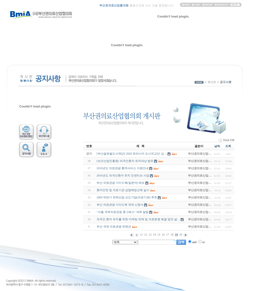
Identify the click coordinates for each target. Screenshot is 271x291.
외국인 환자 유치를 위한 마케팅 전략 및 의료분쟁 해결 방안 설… (138, 219)
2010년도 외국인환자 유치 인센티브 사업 (123, 175)
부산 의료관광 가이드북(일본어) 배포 (121, 183)
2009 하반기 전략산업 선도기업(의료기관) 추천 (127, 197)
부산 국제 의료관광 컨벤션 (114, 226)
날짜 (217, 146)
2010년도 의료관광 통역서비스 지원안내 (123, 168)
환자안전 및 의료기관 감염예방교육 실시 (123, 190)
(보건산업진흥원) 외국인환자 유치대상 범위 (125, 161)
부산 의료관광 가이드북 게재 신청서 (120, 204)
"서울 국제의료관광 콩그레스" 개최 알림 (123, 212)
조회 (228, 146)
